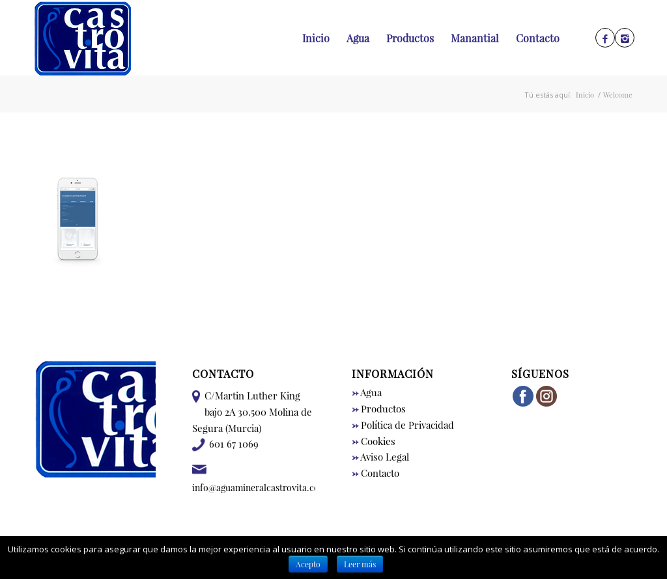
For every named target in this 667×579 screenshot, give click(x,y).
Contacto (375, 472)
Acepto (308, 564)
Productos (379, 408)
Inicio (585, 95)
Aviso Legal (380, 456)
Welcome (617, 95)
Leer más (360, 564)
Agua (367, 392)
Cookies (373, 441)
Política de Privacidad (403, 424)
